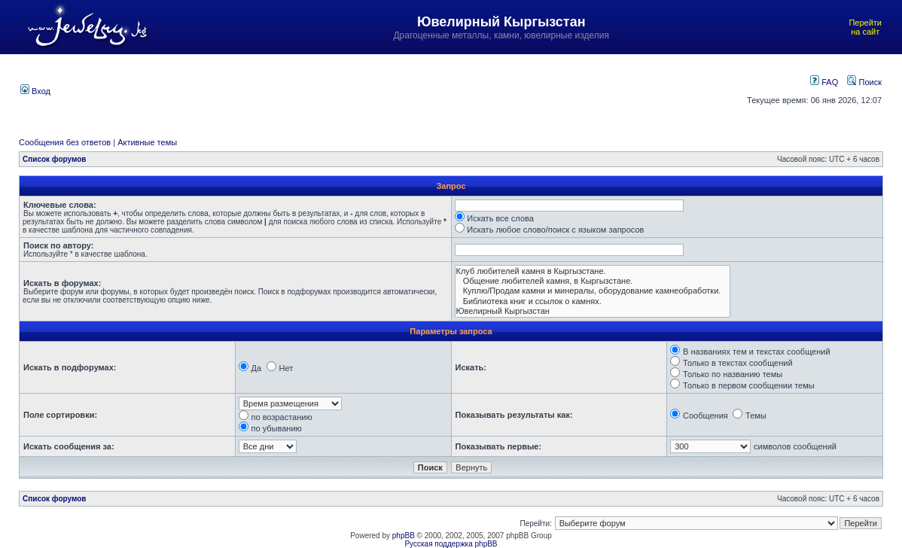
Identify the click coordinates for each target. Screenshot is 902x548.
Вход (35, 91)
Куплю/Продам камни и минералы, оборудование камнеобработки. (593, 291)
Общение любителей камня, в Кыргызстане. (593, 281)
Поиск (864, 82)
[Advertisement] (390, 89)
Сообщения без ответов (65, 142)
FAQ (824, 82)
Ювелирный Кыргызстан (593, 311)
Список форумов (55, 159)
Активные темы (147, 142)
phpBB (403, 535)
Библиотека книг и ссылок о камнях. (593, 301)
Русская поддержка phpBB (450, 544)
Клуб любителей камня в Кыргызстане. (593, 271)
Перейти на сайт (865, 27)
